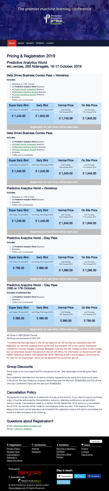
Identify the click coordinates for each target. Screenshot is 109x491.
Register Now (13, 452)
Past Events (87, 454)
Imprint (84, 448)
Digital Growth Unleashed (25, 89)
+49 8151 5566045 (23, 429)
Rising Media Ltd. (17, 488)
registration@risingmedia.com (27, 426)
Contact (85, 452)
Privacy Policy (13, 448)
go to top (95, 441)
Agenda (35, 448)
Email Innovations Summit (25, 95)
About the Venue (14, 460)
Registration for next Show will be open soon (54, 127)
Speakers (36, 452)
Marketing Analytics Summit (26, 92)
